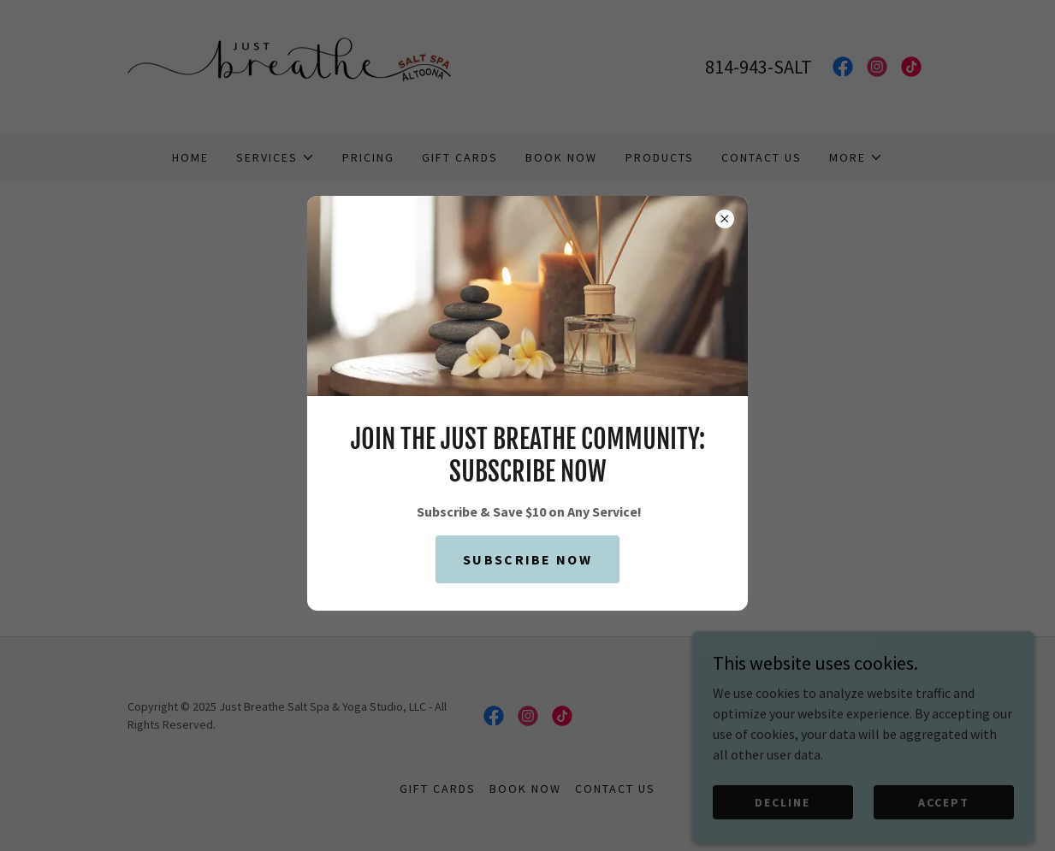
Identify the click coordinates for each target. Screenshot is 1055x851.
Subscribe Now (527, 559)
